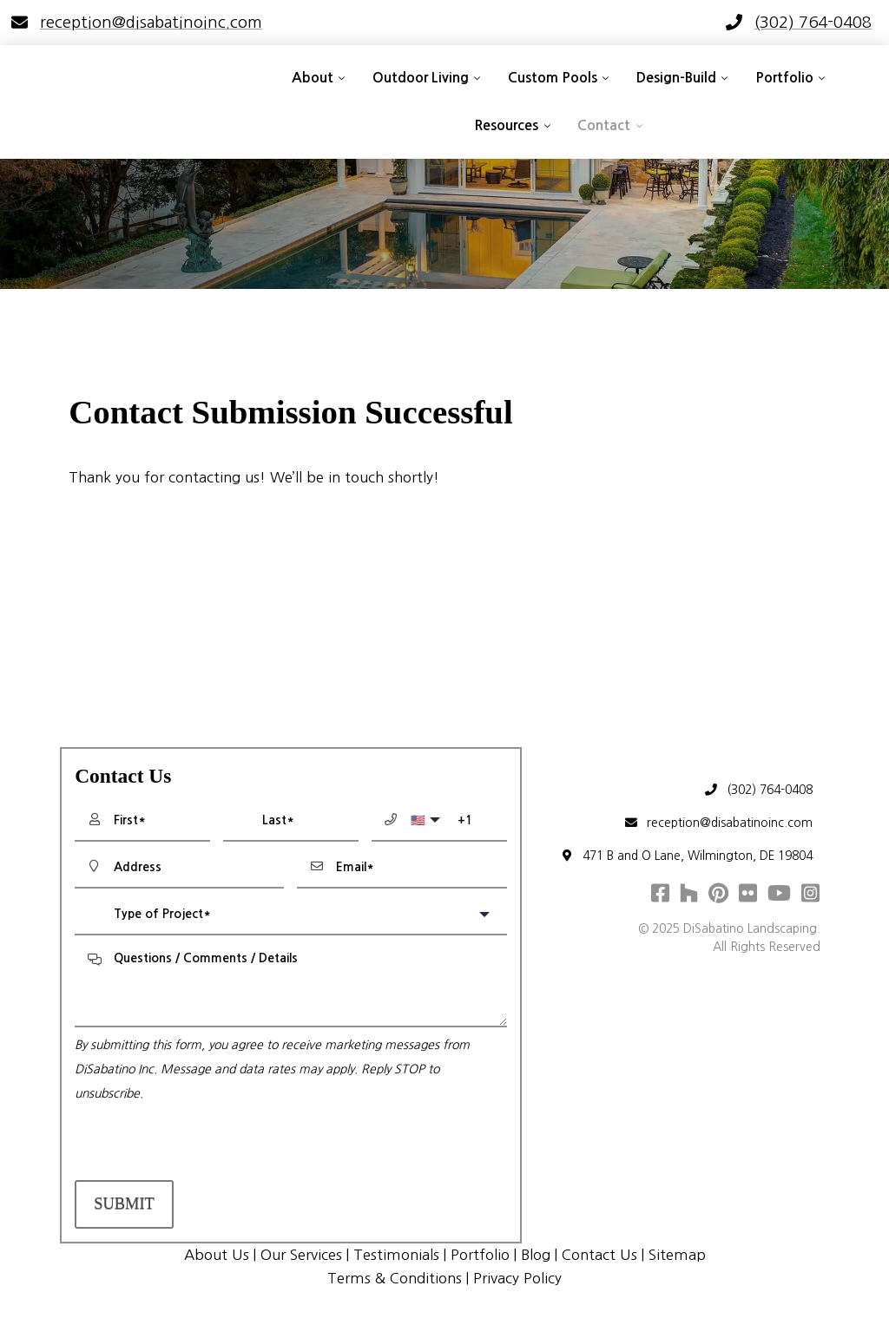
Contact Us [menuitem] (599, 1255)
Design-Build (676, 77)
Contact (603, 125)
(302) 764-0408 (757, 790)
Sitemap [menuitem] (677, 1255)
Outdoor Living (420, 77)
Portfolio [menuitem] (480, 1255)
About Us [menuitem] (216, 1255)
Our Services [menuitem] (301, 1255)
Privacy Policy (517, 1278)
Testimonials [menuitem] (396, 1255)
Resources (506, 125)
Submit (124, 1203)
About (312, 77)
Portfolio (784, 77)
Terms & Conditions (394, 1278)
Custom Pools (552, 77)
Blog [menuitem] (535, 1255)
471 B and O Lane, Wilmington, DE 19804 (685, 856)
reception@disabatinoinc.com (717, 823)
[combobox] (290, 914)
